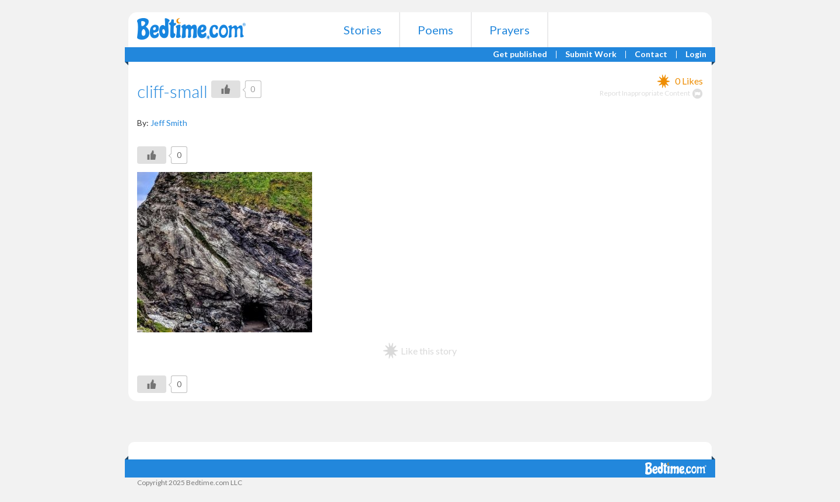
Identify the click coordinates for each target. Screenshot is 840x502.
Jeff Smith (168, 123)
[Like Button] (225, 89)
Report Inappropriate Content (651, 93)
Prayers (509, 30)
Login (695, 54)
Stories (363, 30)
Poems (435, 30)
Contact (651, 54)
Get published (520, 54)
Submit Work (591, 54)
